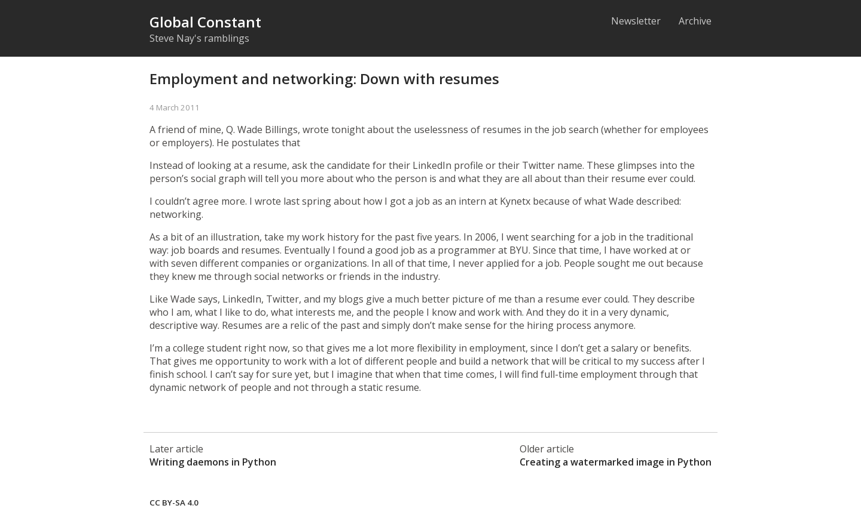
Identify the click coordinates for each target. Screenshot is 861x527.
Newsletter (636, 20)
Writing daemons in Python (212, 462)
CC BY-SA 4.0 (174, 502)
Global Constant (205, 22)
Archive (695, 20)
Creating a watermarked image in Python (616, 462)
